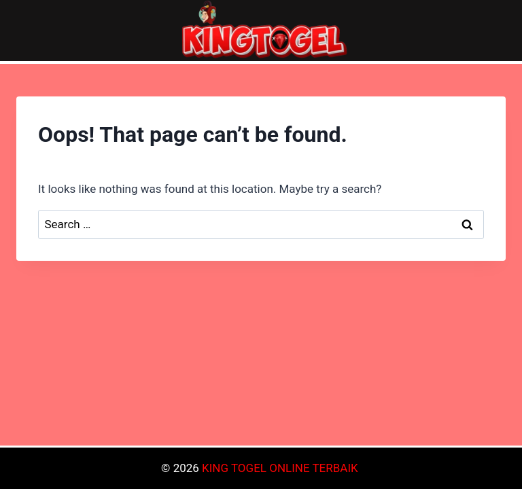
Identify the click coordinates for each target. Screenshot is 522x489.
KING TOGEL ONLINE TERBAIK (280, 468)
